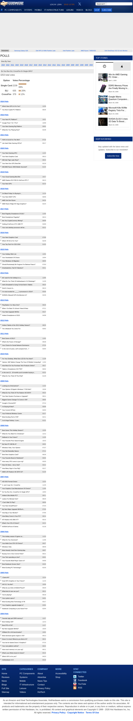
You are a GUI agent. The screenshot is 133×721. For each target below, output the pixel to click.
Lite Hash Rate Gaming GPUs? (12, 143)
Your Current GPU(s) (8, 410)
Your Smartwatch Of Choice (11, 257)
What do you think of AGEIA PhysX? (13, 588)
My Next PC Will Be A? (9, 444)
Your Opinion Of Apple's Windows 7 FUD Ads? (16, 389)
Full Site (5, 688)
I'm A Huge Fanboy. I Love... (11, 420)
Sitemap (5, 692)
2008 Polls (4, 425)
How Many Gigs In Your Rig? (11, 468)
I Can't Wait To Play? (8, 502)
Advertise (41, 677)
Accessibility (61, 673)
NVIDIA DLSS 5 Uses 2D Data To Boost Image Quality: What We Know (118, 120)
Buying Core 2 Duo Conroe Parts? (13, 553)
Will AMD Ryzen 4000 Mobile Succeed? (14, 167)
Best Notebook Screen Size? (11, 564)
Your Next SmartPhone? (9, 506)
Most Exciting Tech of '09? (10, 417)
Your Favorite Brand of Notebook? (12, 458)
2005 (86, 65)
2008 (72, 65)
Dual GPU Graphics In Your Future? (13, 581)
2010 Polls (4, 354)
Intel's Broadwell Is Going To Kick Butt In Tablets (17, 284)
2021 (12, 65)
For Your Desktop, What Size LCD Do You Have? (17, 358)
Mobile (23, 681)
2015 (40, 65)
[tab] (104, 66)
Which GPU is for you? (9, 656)
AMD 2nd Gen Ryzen (9, 200)
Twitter (81, 676)
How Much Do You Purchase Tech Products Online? (18, 365)
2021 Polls (4, 135)
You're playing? (7, 595)
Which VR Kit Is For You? (10, 241)
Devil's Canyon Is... (8, 288)
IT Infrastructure (27, 685)
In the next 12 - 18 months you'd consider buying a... (18, 372)
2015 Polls (4, 249)
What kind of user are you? (10, 591)
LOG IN (53, 4)
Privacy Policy (43, 688)
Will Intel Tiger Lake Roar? (10, 160)
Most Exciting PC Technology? (11, 567)
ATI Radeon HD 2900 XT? (10, 519)
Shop (96, 10)
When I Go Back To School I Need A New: (15, 308)
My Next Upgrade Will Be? (10, 628)
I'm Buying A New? (8, 406)
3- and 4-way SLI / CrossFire (11, 485)
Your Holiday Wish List (9, 254)
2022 (8, 65)
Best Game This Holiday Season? (12, 430)
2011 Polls (4, 334)
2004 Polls (4, 614)
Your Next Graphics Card (10, 156)
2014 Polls (4, 273)
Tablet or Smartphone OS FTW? (12, 369)
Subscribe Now (113, 156)
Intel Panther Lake (68, 50)
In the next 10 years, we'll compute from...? (15, 349)
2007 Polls (4, 477)
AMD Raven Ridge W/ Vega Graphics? (14, 204)
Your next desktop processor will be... (14, 227)
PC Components (27, 673)
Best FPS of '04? (7, 625)
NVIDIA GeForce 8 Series (10, 526)
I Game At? (5, 577)
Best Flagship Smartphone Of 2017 (13, 213)
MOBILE (38, 10)
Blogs (4, 685)
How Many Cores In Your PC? (11, 516)
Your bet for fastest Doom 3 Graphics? (14, 642)
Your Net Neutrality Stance (10, 451)
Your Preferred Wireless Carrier (12, 413)
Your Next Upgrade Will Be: (10, 312)
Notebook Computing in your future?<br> (15, 608)
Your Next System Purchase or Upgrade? (15, 396)
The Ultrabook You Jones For (11, 328)
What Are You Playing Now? (11, 130)
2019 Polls (4, 172)
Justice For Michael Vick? (10, 499)
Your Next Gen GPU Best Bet (11, 163)
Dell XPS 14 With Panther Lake (45, 50)
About (40, 673)
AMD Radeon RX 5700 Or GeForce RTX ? (15, 180)
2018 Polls (4, 189)
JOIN (59, 4)
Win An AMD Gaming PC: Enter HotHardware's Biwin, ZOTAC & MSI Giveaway (118, 76)
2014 (44, 65)
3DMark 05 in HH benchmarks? (12, 632)
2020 (17, 65)
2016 (35, 65)
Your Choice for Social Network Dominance (15, 345)
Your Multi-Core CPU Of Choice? (12, 543)
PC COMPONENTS (13, 10)
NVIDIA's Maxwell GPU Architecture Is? (14, 295)
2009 (68, 65)
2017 (31, 65)
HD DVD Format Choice (9, 481)
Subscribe (106, 10)
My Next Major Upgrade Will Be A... (13, 509)
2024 (3, 65)
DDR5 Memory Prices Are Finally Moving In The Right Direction (118, 87)
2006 (82, 65)
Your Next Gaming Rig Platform (12, 126)
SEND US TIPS (69, 4)
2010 (63, 65)
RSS (80, 688)
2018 (26, 65)
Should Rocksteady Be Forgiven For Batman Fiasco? (18, 264)
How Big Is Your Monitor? (10, 512)
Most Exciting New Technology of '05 (13, 601)
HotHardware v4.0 (8, 660)
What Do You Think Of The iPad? (12, 376)
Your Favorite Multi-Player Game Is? (13, 560)
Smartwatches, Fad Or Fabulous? (12, 268)
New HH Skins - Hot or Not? (11, 465)
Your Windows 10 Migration (10, 261)
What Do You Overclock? (10, 540)
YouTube (82, 684)
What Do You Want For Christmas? (13, 434)
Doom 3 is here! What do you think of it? (14, 639)
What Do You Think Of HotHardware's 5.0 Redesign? (18, 281)
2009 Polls (4, 381)
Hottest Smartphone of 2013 (11, 315)
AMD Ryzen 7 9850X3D (88, 50)
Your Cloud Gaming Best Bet (11, 177)
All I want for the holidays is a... (12, 278)
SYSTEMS (28, 10)
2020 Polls (4, 148)
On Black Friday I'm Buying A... (12, 193)
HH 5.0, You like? (7, 584)
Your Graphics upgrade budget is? (13, 605)
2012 (54, 65)
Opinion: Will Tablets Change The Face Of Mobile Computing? (21, 362)
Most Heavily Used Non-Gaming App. (14, 550)
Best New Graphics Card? (10, 454)
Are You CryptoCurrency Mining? (12, 220)
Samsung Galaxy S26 (21, 50)
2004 (91, 65)
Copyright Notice (75, 713)
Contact (41, 685)
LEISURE (70, 10)
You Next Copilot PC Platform (11, 109)
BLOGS (89, 10)
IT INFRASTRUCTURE (54, 10)
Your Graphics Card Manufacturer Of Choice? (16, 488)
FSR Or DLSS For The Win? (11, 139)
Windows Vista (6, 547)
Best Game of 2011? (8, 338)
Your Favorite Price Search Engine (13, 440)
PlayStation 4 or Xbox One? (11, 305)
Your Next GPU (7, 183)
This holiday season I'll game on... (12, 536)
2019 (21, 65)
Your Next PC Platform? (9, 119)
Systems (23, 677)
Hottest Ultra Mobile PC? (10, 495)
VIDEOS (79, 10)
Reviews (5, 677)
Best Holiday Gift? (7, 622)
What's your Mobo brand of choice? (13, 653)
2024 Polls (4, 101)
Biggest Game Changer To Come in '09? (14, 399)
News (4, 681)
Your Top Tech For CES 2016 (11, 244)
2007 (77, 65)
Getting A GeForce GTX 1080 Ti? (12, 224)
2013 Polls (4, 300)
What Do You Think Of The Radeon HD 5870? (16, 393)
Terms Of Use (92, 713)
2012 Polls (4, 320)
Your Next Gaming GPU (9, 153)
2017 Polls (4, 209)
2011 (58, 65)
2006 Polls (4, 532)
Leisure (23, 688)
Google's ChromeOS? (9, 403)
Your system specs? (8, 598)
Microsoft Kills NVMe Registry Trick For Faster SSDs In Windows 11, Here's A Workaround (118, 109)
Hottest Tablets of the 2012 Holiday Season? (16, 325)
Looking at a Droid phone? (10, 386)
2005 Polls (4, 573)
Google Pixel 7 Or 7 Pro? (10, 123)
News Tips (42, 681)
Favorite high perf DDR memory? (12, 618)
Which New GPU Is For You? (11, 106)
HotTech (41, 692)
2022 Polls (4, 115)
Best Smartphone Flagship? (11, 217)
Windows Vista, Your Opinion (11, 447)
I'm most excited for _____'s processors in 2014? (17, 291)
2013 (49, 65)
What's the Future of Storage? (11, 342)
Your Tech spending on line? (11, 557)
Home (4, 673)
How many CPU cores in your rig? (12, 461)
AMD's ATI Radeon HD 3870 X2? (12, 472)
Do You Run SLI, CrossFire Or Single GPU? (16, 492)
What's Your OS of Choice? (10, 523)
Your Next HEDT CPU (9, 197)
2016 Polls (4, 233)
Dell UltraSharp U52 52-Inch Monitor (116, 50)
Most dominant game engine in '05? (13, 635)
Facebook (82, 680)
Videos (23, 692)
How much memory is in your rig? (12, 649)
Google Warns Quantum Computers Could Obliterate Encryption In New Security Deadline (118, 98)
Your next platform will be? (10, 646)
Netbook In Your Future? (9, 437)
